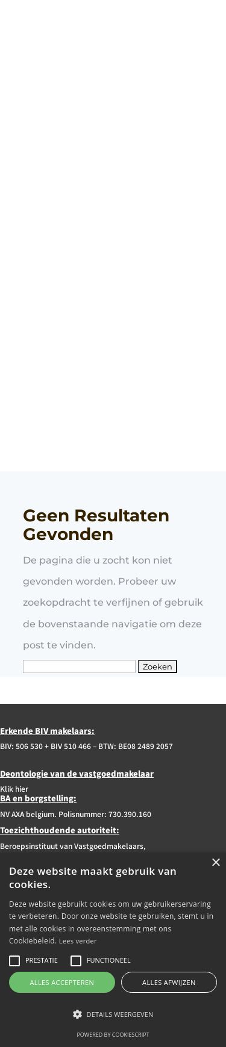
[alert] (113, 950)
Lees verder (78, 940)
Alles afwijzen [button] (169, 982)
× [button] (215, 863)
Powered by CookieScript (113, 1035)
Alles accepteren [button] (62, 982)
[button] (113, 1014)
